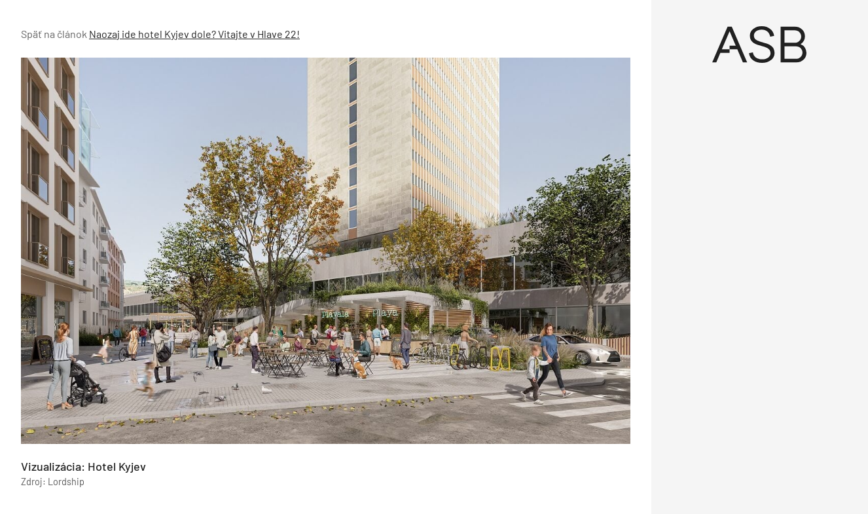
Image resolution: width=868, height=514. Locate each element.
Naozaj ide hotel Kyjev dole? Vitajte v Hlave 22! (194, 34)
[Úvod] (760, 44)
